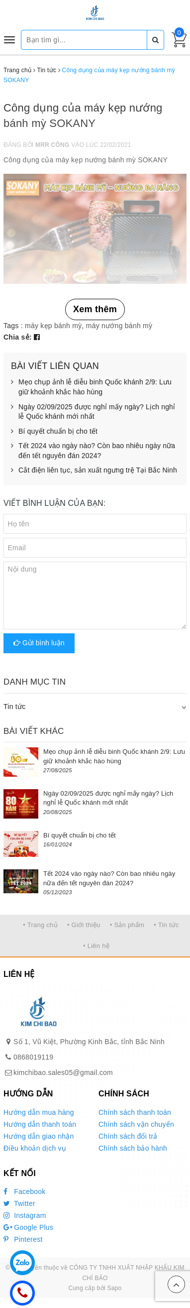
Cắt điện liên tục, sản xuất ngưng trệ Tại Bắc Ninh (94, 471)
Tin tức (14, 707)
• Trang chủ (40, 925)
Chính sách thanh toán (134, 1112)
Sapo (114, 1288)
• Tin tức (166, 925)
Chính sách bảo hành (132, 1148)
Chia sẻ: (17, 337)
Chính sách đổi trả (128, 1136)
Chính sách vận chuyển (136, 1124)
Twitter (19, 1203)
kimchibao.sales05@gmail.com (63, 1072)
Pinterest (23, 1239)
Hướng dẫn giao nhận (38, 1136)
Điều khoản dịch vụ (34, 1148)
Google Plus (28, 1227)
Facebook (24, 1191)
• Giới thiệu (83, 925)
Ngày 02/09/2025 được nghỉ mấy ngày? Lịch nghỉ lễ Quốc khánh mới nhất (93, 412)
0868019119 (33, 1057)
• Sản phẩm (127, 925)
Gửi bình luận (39, 643)
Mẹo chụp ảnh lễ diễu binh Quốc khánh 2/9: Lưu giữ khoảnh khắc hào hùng (91, 387)
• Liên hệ (96, 946)
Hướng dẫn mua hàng (38, 1112)
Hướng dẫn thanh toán (39, 1124)
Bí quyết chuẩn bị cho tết (54, 432)
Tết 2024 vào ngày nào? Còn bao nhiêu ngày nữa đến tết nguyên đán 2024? (93, 451)
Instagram (24, 1215)
